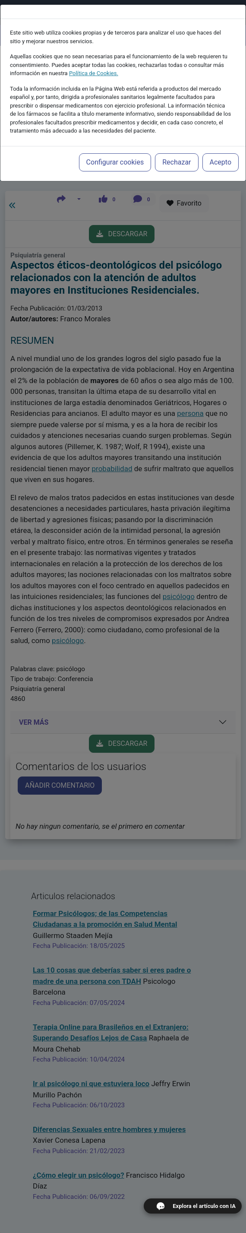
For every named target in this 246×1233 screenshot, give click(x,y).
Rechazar (176, 155)
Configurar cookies (115, 155)
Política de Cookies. (93, 66)
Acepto (220, 155)
